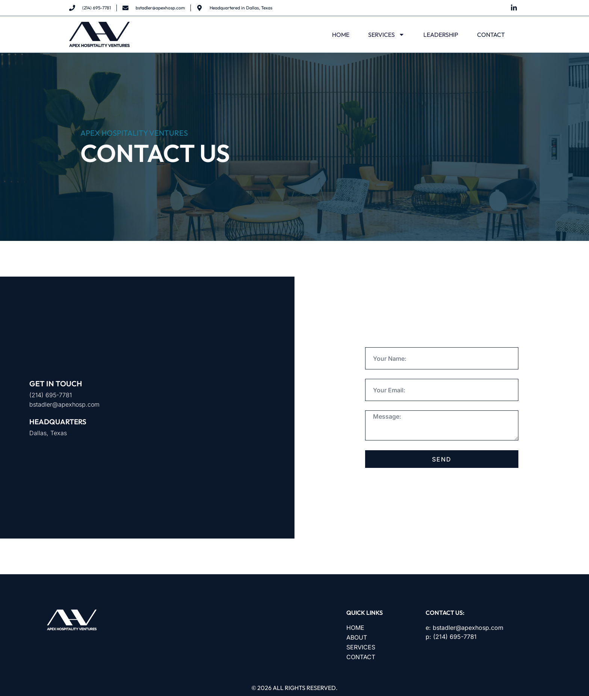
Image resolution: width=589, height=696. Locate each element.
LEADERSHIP (440, 34)
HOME (340, 34)
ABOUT (356, 637)
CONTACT (491, 34)
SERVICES (386, 34)
